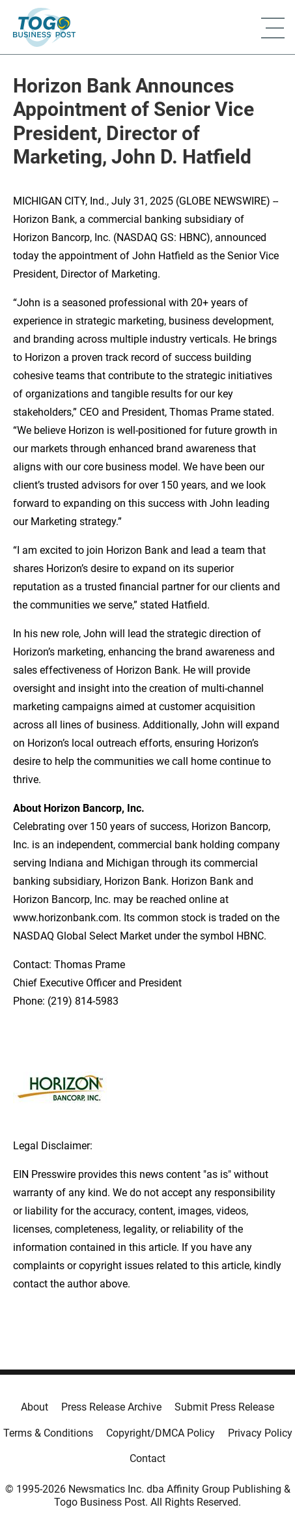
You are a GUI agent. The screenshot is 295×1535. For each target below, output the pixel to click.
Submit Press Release (224, 1407)
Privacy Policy (260, 1433)
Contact (147, 1458)
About (34, 1407)
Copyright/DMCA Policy (160, 1433)
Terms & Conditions (48, 1433)
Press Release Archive (111, 1407)
